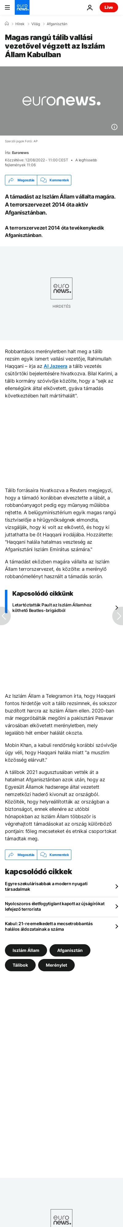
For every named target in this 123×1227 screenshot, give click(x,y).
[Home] (7, 24)
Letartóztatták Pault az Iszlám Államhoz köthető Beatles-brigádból (52, 607)
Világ (35, 24)
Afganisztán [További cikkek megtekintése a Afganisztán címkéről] (70, 950)
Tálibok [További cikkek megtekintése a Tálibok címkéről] (20, 965)
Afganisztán (57, 24)
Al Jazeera (55, 366)
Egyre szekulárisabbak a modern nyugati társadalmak (46, 886)
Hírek (20, 24)
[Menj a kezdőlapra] (22, 7)
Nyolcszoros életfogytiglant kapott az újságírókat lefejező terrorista (54, 906)
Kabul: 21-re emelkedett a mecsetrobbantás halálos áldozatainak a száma (49, 926)
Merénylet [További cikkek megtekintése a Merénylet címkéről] (56, 965)
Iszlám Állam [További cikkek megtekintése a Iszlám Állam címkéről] (26, 950)
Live (109, 7)
